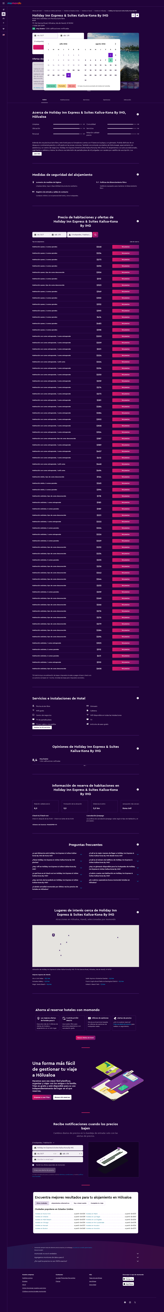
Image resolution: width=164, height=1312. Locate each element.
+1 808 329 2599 (38, 26)
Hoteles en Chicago (42, 1222)
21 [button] (53, 70)
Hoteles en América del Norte (52, 10)
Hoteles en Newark (41, 1225)
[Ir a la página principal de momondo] (14, 3)
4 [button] (73, 55)
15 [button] (58, 65)
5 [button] (78, 55)
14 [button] (53, 65)
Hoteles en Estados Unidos (71, 10)
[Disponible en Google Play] (128, 1279)
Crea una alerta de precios (122, 1024)
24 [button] (68, 70)
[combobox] (59, 1147)
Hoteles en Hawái (87, 10)
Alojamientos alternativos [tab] (60, 1203)
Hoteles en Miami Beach (43, 1219)
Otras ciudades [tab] (42, 1203)
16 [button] (63, 65)
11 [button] (73, 60)
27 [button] (48, 75)
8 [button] (58, 60)
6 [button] (48, 60)
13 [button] (48, 65)
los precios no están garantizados (82, 1247)
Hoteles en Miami (91, 1214)
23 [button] (63, 70)
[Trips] (3, 29)
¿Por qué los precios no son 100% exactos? (86, 1261)
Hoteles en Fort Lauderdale (95, 1222)
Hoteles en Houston (92, 1225)
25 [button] (73, 70)
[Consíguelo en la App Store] (128, 1284)
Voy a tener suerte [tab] (80, 1203)
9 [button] (63, 60)
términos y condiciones (66, 1174)
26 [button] (78, 70)
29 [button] (58, 75)
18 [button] (73, 65)
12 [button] (78, 60)
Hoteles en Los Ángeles (94, 1219)
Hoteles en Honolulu (93, 1228)
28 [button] (53, 75)
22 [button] (58, 70)
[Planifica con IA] (3, 23)
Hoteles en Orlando (41, 1216)
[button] (3, 3)
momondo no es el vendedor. (86, 1253)
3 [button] (68, 55)
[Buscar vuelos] (3, 10)
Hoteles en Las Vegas (93, 1216)
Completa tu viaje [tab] (97, 1203)
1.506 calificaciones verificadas (57, 28)
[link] (85, 1038)
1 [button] (58, 55)
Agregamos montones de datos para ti (86, 1257)
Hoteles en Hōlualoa (100, 10)
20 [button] (48, 70)
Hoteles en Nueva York (43, 1214)
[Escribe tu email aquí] (60, 1159)
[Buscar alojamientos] (3, 14)
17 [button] (68, 65)
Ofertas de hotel (37, 10)
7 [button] (53, 60)
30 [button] (64, 75)
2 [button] (63, 55)
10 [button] (68, 60)
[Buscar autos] (3, 18)
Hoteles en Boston (41, 1228)
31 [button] (68, 75)
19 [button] (78, 65)
